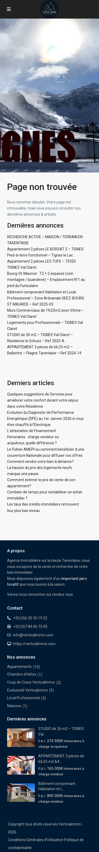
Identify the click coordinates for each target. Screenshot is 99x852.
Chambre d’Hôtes (21, 674)
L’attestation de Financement (31, 431)
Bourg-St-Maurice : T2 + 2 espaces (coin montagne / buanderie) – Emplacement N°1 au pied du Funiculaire (46, 279)
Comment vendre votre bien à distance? (40, 461)
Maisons (14, 706)
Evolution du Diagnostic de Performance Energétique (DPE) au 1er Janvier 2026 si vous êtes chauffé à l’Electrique (45, 418)
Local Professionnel (23, 698)
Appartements (19, 666)
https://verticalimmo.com (34, 644)
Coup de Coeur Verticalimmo (31, 682)
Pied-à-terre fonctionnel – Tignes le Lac (40, 255)
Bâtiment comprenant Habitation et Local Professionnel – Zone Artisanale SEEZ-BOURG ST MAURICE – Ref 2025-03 (45, 298)
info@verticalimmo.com (33, 635)
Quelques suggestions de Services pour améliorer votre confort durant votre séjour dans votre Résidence (42, 400)
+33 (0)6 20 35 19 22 (30, 618)
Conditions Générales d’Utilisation (35, 840)
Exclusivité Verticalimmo (27, 690)
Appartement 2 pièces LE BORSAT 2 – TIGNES (45, 249)
